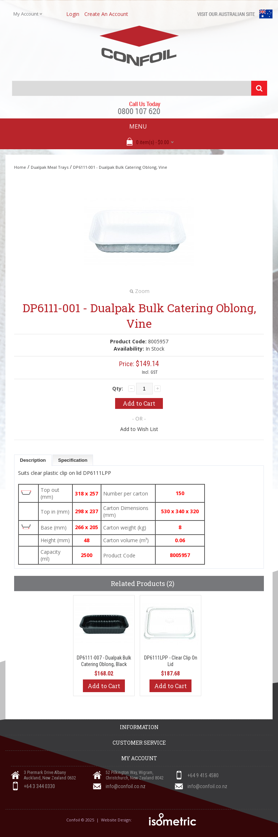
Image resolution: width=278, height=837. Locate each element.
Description (33, 460)
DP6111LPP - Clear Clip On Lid (170, 661)
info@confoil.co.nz (126, 786)
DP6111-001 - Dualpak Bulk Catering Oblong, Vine (120, 167)
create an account (106, 14)
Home (20, 167)
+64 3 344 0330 (39, 786)
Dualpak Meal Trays (49, 167)
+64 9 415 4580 (203, 775)
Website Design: (117, 820)
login (72, 14)
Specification (73, 460)
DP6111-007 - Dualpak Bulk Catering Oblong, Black (104, 661)
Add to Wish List (139, 429)
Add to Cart (104, 686)
